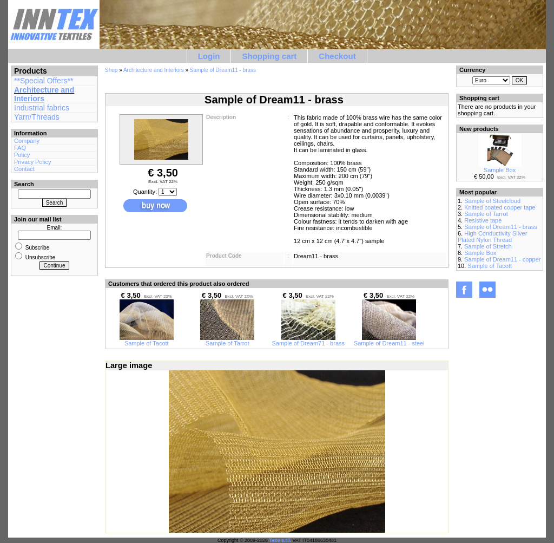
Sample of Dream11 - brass (223, 70)
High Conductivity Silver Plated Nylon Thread (492, 236)
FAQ (20, 148)
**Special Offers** (43, 80)
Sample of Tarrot (227, 340)
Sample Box (500, 167)
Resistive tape (483, 220)
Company (26, 141)
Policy (22, 155)
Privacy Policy (32, 162)
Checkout (337, 56)
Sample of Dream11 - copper (502, 259)
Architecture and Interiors (44, 94)
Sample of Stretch (487, 246)
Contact (24, 169)
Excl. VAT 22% (162, 181)
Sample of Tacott (147, 340)
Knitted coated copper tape (499, 207)
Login (209, 56)
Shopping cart (269, 56)
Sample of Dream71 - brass (308, 340)
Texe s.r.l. (280, 540)
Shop (111, 70)
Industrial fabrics (41, 107)
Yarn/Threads (37, 117)
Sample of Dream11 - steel (389, 340)
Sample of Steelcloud (492, 201)
